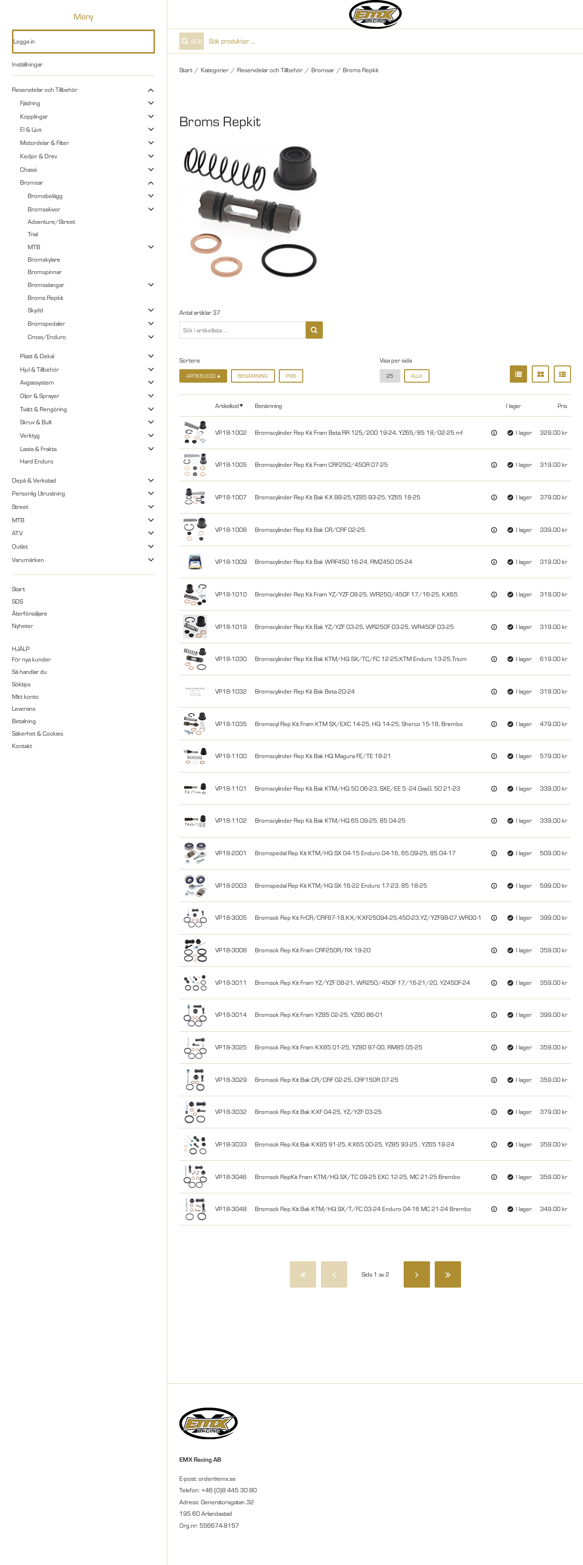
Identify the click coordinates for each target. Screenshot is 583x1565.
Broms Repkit (45, 297)
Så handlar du (29, 671)
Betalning (24, 721)
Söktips (21, 684)
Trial (33, 234)
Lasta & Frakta (38, 448)
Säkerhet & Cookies (37, 733)
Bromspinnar (45, 272)
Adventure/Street (51, 221)
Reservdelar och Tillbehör (44, 89)
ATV (17, 533)
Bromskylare (44, 259)
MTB (34, 247)
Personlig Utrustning (38, 493)
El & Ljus (31, 129)
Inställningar (27, 64)
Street (20, 506)
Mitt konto (25, 696)
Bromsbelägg (45, 195)
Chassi (28, 169)
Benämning (253, 376)
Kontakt (22, 745)
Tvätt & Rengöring (43, 409)
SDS (17, 601)
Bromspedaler (46, 323)
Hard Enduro (37, 461)
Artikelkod (227, 405)
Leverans (23, 708)
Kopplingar (34, 116)
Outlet (20, 546)
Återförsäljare (29, 613)
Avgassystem (37, 382)
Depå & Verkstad (34, 480)
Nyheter (22, 625)
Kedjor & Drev (38, 156)
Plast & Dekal (37, 356)
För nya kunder (31, 659)
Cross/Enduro (47, 337)
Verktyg (30, 435)
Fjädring (30, 103)
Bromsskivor (44, 209)
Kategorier (215, 70)
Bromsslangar (46, 284)
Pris (291, 376)
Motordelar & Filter (44, 142)
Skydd (35, 310)
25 (389, 376)
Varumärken (28, 559)
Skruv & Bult (36, 422)
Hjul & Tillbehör (39, 369)
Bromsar (31, 182)
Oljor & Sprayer (39, 395)
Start (18, 589)
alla (416, 376)
